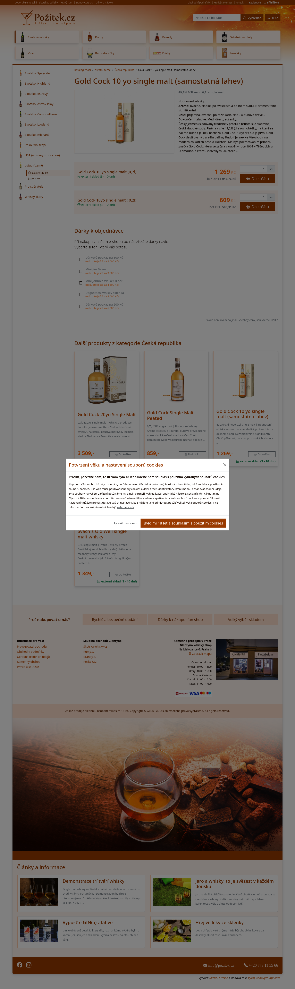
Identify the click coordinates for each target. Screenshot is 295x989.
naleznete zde (125, 507)
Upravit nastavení (125, 523)
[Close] (225, 465)
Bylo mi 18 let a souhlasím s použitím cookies (183, 523)
